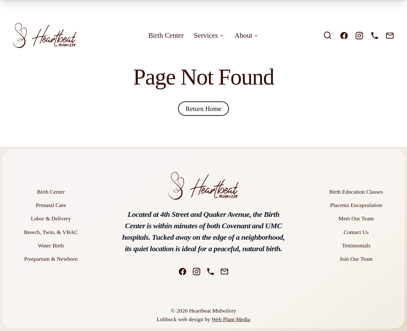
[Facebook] (344, 36)
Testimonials (356, 245)
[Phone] (375, 36)
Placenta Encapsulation (356, 205)
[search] (328, 35)
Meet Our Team (356, 218)
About (247, 35)
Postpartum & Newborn (51, 259)
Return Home (204, 108)
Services (209, 35)
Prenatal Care (51, 205)
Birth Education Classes (356, 192)
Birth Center (165, 35)
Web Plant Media (230, 319)
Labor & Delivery (51, 218)
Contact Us (356, 232)
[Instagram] (359, 36)
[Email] (390, 36)
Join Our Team (356, 259)
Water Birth (51, 245)
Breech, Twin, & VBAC (51, 232)
